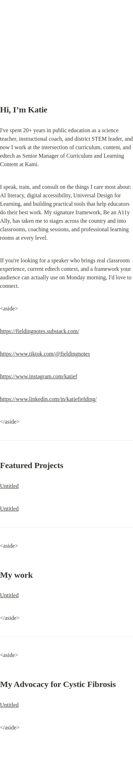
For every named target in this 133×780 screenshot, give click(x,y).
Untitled (9, 486)
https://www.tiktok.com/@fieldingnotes (45, 354)
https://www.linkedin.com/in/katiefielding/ (48, 399)
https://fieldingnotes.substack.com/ (39, 331)
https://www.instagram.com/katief (38, 376)
